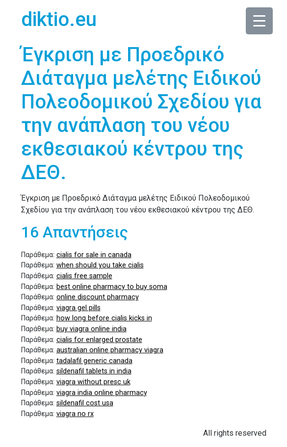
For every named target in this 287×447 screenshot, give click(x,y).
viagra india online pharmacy (101, 393)
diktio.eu (59, 19)
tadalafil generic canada (94, 361)
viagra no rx (75, 414)
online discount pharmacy (97, 297)
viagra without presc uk (93, 382)
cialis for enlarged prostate (99, 340)
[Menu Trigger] (259, 20)
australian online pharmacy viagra (109, 350)
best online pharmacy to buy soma (111, 287)
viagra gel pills (78, 308)
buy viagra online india (91, 329)
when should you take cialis (100, 265)
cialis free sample (84, 276)
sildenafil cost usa (84, 403)
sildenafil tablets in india (93, 371)
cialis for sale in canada (93, 255)
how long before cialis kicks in (104, 318)
